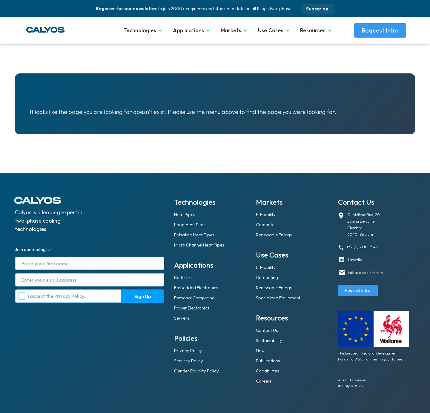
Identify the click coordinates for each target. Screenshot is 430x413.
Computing (267, 277)
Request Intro (380, 30)
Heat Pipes (184, 214)
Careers (264, 381)
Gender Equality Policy (196, 371)
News (261, 350)
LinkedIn (355, 259)
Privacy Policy (69, 296)
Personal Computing (194, 297)
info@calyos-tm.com (365, 272)
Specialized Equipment (278, 297)
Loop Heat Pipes (190, 224)
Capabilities (267, 371)
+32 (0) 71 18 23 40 (362, 246)
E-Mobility (266, 214)
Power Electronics (191, 308)
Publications (268, 360)
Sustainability (269, 340)
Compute (265, 224)
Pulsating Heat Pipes (194, 235)
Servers (181, 318)
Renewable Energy (274, 235)
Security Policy (188, 360)
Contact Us (267, 330)
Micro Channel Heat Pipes (199, 245)
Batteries (183, 277)
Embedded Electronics (196, 287)
